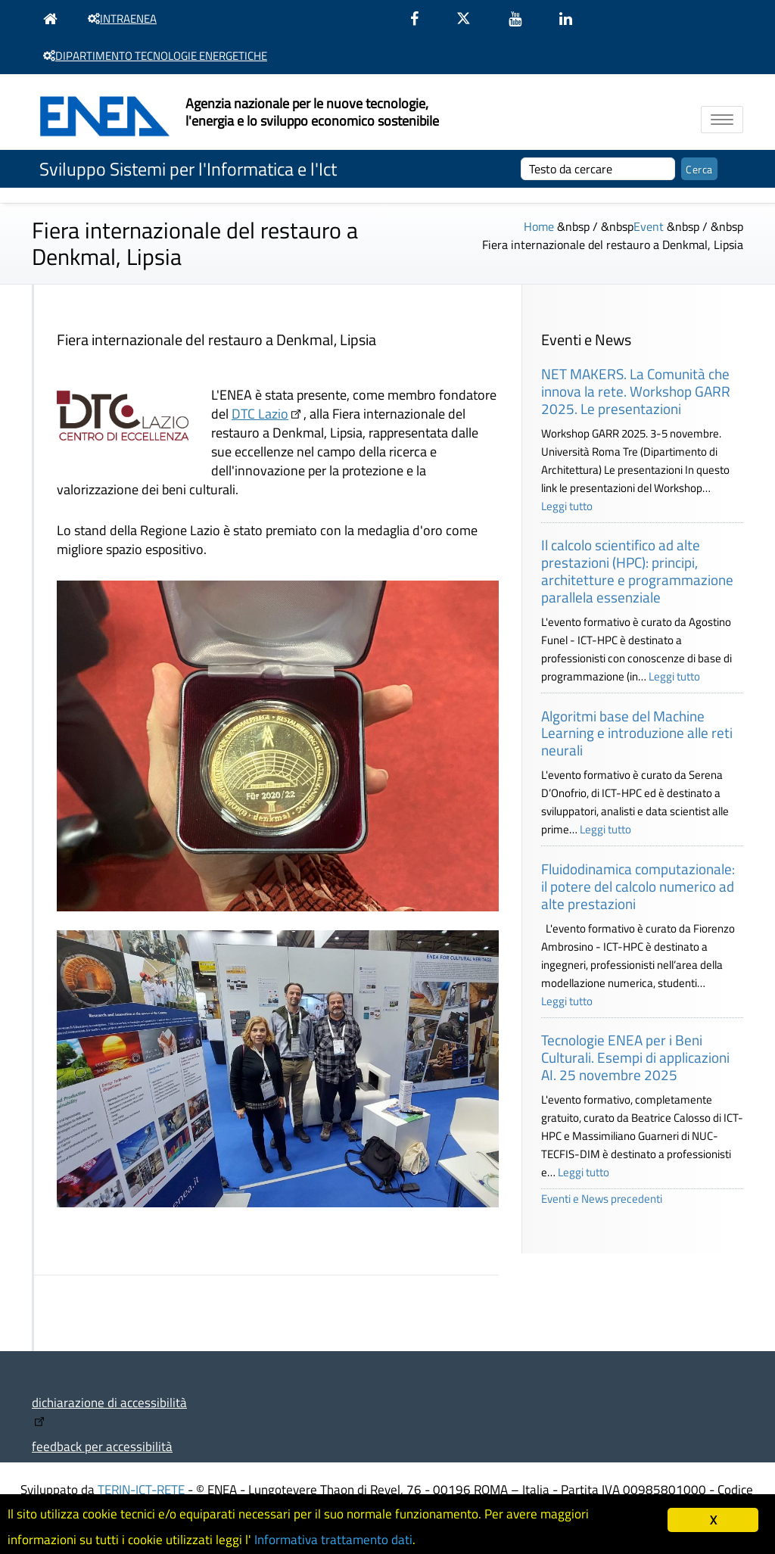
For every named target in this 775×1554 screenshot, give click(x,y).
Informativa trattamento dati (333, 1539)
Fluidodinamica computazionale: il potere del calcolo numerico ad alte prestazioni (638, 886)
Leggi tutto (567, 506)
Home (539, 226)
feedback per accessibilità (102, 1446)
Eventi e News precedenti (601, 1198)
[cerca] (598, 168)
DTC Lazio (260, 413)
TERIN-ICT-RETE (141, 1489)
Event (648, 226)
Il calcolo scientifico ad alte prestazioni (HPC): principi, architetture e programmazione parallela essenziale (637, 570)
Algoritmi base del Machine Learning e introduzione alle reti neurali (637, 733)
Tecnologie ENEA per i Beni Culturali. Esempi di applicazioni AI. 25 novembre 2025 (635, 1057)
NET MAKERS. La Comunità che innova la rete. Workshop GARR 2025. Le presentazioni (635, 391)
